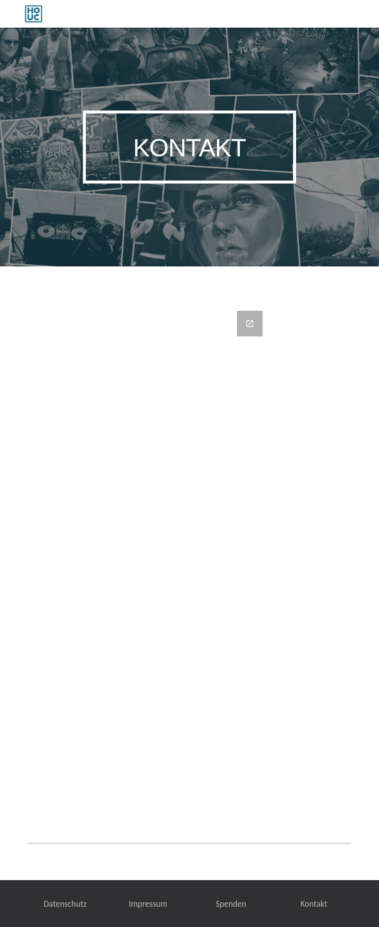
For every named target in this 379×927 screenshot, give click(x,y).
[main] (189, 147)
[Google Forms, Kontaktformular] (189, 552)
